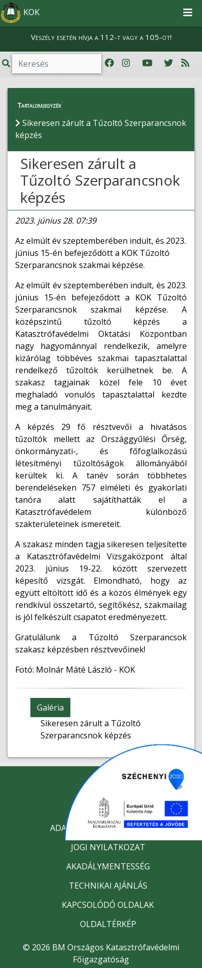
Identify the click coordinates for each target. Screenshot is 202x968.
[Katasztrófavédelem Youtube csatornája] (147, 63)
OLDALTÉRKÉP (108, 924)
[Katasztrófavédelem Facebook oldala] (109, 63)
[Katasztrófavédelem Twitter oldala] (168, 63)
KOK (20, 13)
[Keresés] (56, 63)
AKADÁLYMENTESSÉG (108, 866)
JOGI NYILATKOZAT (108, 847)
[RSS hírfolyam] (185, 63)
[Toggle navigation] (188, 13)
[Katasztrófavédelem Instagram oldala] (126, 63)
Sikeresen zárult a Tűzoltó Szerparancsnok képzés (100, 180)
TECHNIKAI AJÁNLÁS (108, 885)
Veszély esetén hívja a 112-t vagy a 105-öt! (101, 37)
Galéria (50, 707)
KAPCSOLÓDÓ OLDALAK (108, 904)
